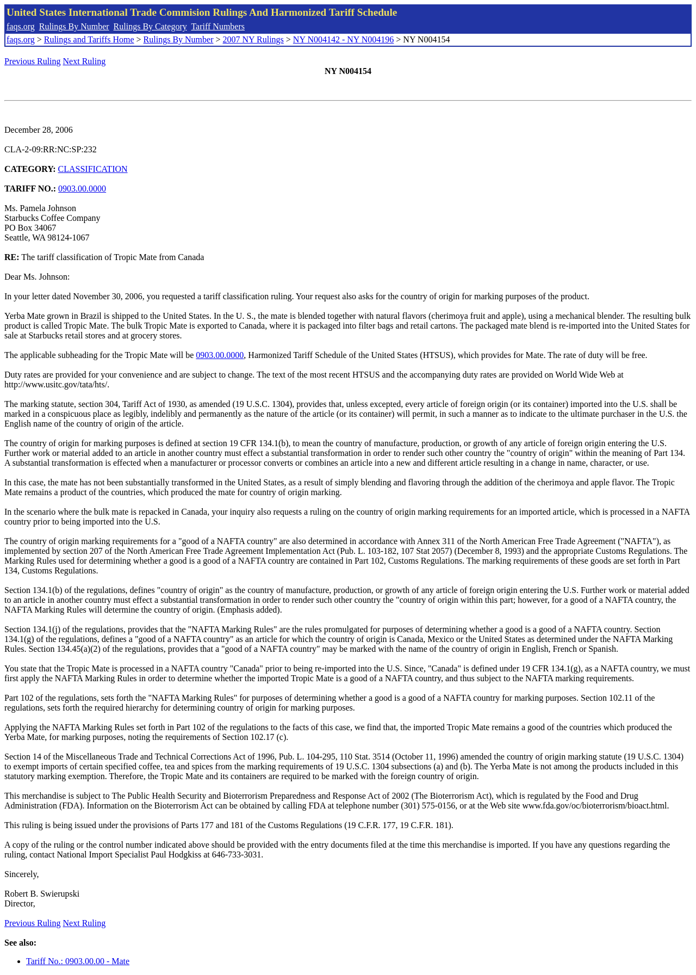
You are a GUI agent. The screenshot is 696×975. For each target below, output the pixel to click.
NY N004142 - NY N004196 (343, 39)
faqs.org (21, 26)
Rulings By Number (74, 26)
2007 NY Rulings (253, 39)
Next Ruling (84, 61)
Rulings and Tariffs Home (89, 39)
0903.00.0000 (82, 188)
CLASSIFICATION (93, 169)
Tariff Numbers (218, 26)
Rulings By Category (150, 26)
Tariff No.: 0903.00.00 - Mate (77, 961)
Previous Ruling (32, 61)
